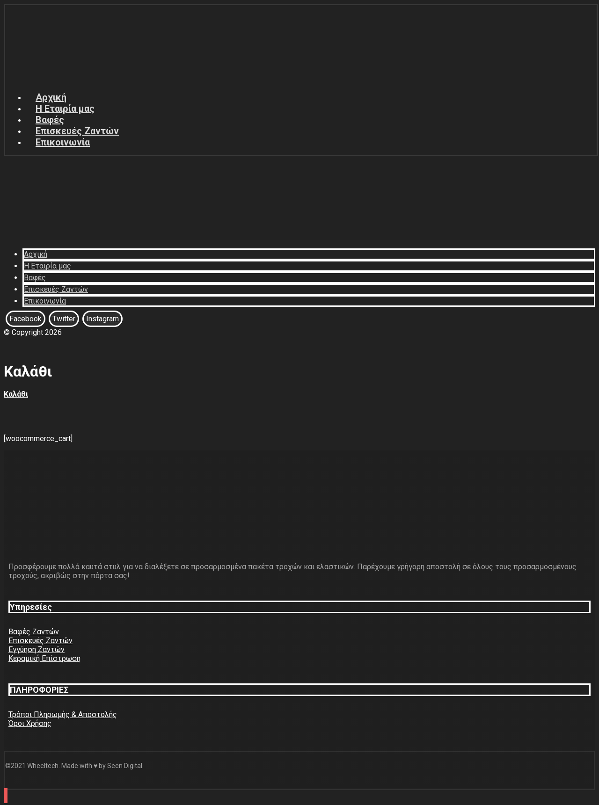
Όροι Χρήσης (29, 723)
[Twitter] (64, 319)
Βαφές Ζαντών (33, 631)
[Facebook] (25, 319)
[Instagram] (102, 319)
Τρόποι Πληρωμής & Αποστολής (62, 714)
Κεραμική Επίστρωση (44, 658)
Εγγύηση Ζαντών (36, 649)
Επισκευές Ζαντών (40, 640)
